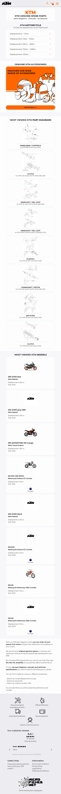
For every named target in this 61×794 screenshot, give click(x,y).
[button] (30, 33)
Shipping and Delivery (40, 771)
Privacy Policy (37, 766)
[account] (47, 3)
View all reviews (30, 741)
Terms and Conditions (40, 764)
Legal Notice (37, 768)
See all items (30, 107)
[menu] (57, 3)
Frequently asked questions (18, 764)
